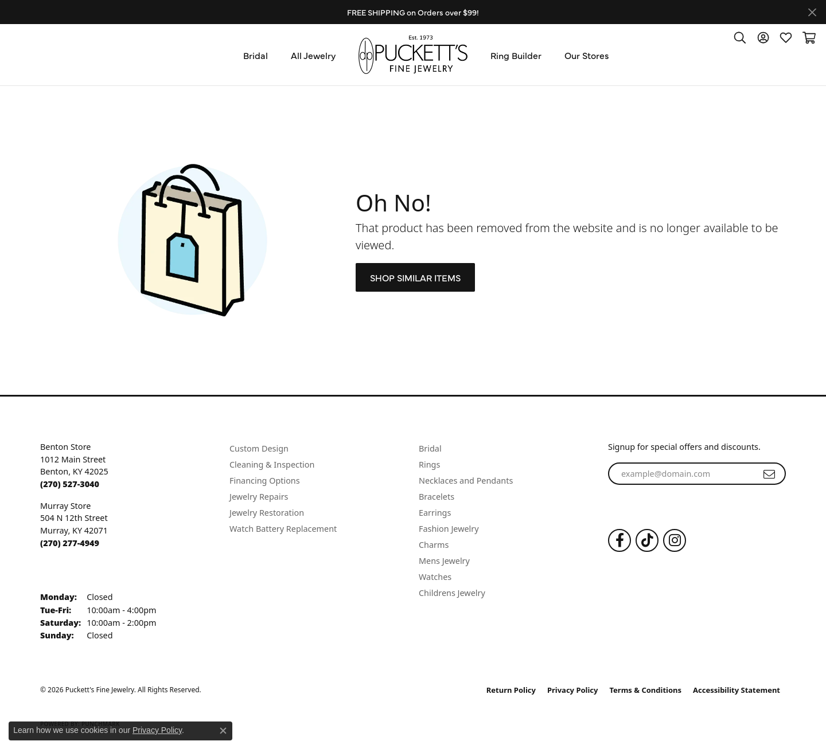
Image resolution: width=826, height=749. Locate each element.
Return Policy (511, 690)
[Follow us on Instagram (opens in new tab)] (674, 540)
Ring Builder (515, 55)
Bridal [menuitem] (430, 448)
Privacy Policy (572, 690)
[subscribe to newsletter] (769, 474)
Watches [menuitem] (435, 576)
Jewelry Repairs (258, 496)
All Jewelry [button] (313, 55)
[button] (740, 37)
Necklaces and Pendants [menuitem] (466, 480)
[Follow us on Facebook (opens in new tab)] (619, 540)
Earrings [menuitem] (435, 512)
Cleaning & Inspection (271, 464)
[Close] (812, 12)
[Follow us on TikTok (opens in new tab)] (647, 540)
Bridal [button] (255, 55)
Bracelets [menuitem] (436, 496)
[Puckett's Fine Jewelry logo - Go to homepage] (413, 54)
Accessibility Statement (736, 690)
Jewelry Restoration (266, 512)
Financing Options (264, 480)
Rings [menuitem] (429, 464)
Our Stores (586, 55)
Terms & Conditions (646, 690)
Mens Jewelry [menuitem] (444, 560)
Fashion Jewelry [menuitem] (449, 528)
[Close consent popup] (223, 730)
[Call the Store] (69, 484)
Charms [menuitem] (434, 544)
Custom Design (259, 448)
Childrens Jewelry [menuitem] (452, 592)
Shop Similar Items (415, 277)
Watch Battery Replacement (283, 528)
